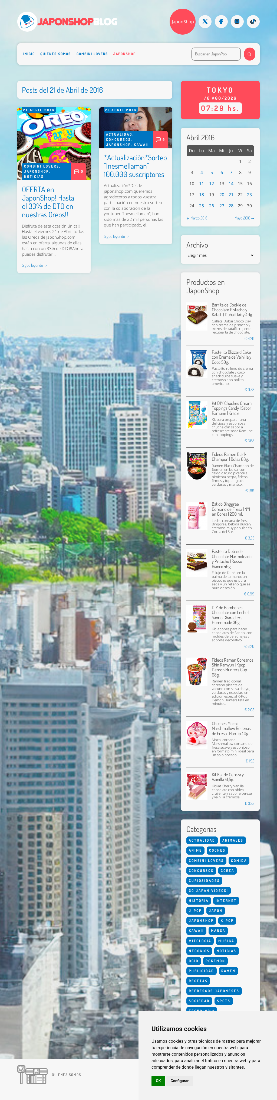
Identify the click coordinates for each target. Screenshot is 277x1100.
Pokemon (215, 961)
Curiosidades (204, 880)
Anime (195, 850)
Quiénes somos (55, 54)
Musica (226, 941)
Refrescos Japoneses (214, 991)
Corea (227, 870)
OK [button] (158, 1081)
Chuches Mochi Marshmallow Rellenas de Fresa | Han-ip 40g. (231, 728)
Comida (239, 860)
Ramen (228, 971)
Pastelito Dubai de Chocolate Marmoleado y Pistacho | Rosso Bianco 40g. (232, 558)
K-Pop (227, 920)
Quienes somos (66, 1074)
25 (201, 206)
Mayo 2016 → (244, 218)
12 (211, 183)
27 (221, 206)
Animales (232, 840)
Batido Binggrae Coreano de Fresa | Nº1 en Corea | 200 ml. (231, 509)
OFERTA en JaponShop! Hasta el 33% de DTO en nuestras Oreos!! (48, 201)
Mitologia (200, 941)
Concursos (118, 139)
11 (201, 183)
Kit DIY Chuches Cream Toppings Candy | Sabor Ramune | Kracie (232, 408)
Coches (217, 850)
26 (211, 206)
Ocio (194, 961)
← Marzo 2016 (196, 218)
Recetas (198, 981)
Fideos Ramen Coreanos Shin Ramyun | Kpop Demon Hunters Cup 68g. (232, 667)
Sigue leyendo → (34, 265)
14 (231, 183)
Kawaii (141, 144)
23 (249, 195)
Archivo (197, 245)
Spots (223, 1001)
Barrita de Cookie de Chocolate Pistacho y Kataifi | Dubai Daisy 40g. (232, 310)
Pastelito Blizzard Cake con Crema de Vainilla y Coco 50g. (231, 357)
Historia (199, 900)
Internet (226, 900)
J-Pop (195, 910)
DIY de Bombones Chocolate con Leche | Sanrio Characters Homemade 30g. (230, 615)
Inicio (29, 54)
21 (231, 195)
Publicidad (201, 971)
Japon (216, 910)
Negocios (199, 951)
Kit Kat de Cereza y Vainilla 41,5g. (228, 777)
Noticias (34, 176)
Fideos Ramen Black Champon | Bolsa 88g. (230, 456)
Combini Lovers (92, 54)
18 (201, 195)
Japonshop (124, 54)
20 (221, 195)
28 (231, 206)
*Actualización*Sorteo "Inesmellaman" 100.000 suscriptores (135, 165)
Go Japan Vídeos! (208, 890)
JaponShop (183, 22)
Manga (218, 930)
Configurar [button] (180, 1081)
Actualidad (119, 134)
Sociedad (199, 1001)
